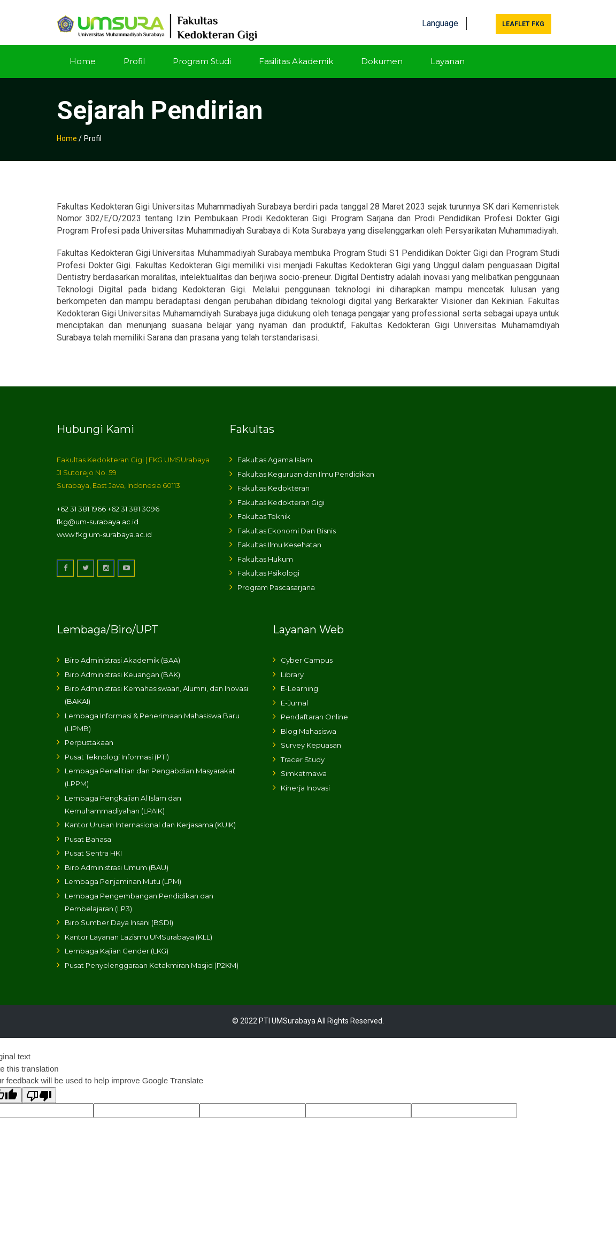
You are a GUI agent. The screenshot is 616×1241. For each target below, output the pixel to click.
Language (440, 15)
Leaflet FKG (523, 15)
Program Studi (202, 52)
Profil (134, 52)
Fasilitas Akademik (296, 52)
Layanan (447, 52)
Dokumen (382, 52)
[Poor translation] (39, 1086)
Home (83, 52)
